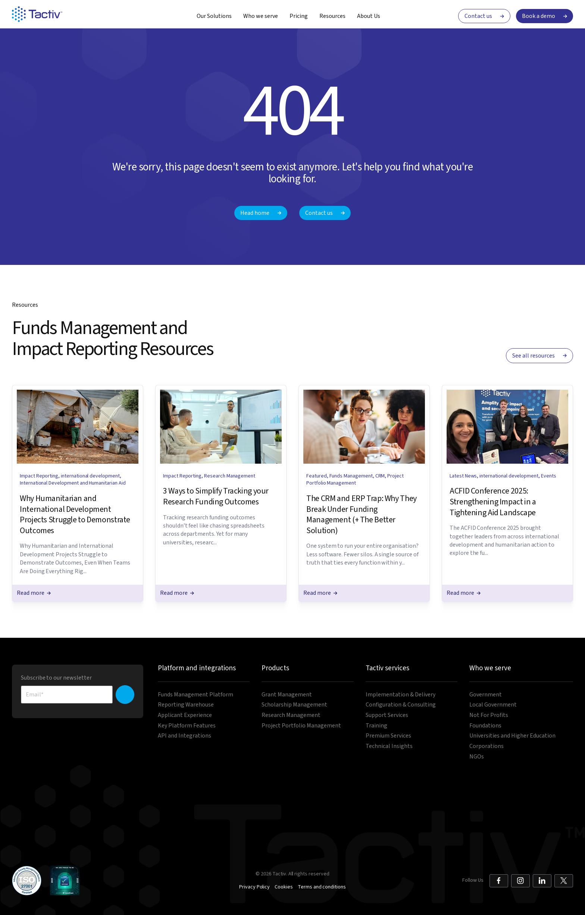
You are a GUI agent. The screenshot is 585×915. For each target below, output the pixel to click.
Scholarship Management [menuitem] (294, 705)
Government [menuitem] (485, 695)
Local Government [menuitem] (493, 705)
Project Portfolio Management (355, 479)
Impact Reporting (39, 476)
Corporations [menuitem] (486, 746)
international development (90, 476)
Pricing (299, 16)
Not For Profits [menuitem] (488, 715)
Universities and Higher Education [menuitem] (512, 736)
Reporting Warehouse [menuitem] (186, 705)
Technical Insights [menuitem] (389, 746)
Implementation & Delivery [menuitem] (400, 695)
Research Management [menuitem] (291, 715)
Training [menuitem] (376, 726)
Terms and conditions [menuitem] (322, 887)
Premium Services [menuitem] (388, 736)
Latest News (463, 476)
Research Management (229, 476)
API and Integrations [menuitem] (184, 736)
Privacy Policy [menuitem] (254, 887)
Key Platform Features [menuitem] (187, 726)
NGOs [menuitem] (476, 757)
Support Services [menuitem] (387, 715)
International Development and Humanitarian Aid (73, 483)
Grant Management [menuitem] (287, 695)
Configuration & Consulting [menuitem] (401, 705)
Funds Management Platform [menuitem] (195, 695)
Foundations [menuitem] (485, 726)
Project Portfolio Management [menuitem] (301, 726)
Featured (316, 476)
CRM (380, 476)
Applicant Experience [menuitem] (185, 715)
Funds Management (351, 476)
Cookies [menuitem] (284, 887)
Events (548, 476)
